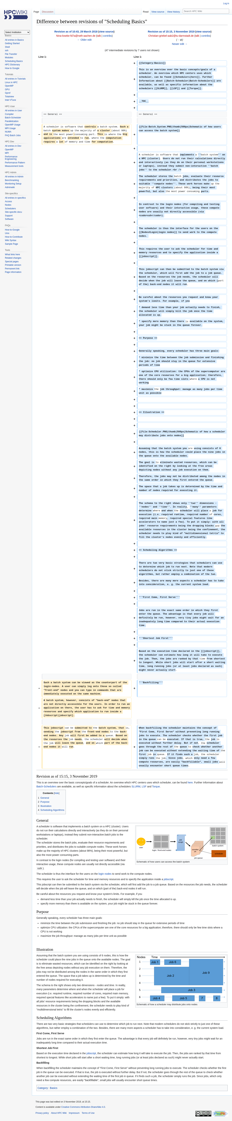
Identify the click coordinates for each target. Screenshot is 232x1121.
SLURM (136, 786)
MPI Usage (10, 128)
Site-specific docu (13, 212)
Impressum (74, 1113)
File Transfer (11, 54)
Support (9, 215)
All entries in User (13, 110)
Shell (7, 47)
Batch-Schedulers (46, 786)
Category (43, 1087)
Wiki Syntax (10, 240)
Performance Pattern (15, 162)
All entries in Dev (13, 146)
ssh (6, 50)
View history (173, 11)
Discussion (47, 11)
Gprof (7, 93)
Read (146, 11)
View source (158, 11)
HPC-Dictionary (12, 64)
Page (36, 11)
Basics (53, 1087)
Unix (7, 233)
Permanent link (12, 268)
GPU (7, 89)
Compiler (9, 114)
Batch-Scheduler (13, 117)
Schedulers (10, 208)
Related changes (13, 258)
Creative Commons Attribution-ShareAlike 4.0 (83, 1107)
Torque (156, 786)
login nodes (104, 873)
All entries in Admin (14, 176)
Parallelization (11, 121)
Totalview (9, 96)
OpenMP (9, 86)
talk (99, 35)
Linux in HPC (11, 82)
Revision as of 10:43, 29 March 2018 (76, 31)
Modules (9, 57)
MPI (7, 153)
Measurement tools (14, 166)
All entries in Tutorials (15, 79)
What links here (12, 254)
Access (8, 201)
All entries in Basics (14, 40)
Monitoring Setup (13, 183)
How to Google (12, 68)
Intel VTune (10, 100)
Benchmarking (12, 180)
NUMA (8, 132)
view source (106, 31)
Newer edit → (179, 43)
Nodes (8, 205)
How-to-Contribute (13, 237)
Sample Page (11, 244)
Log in (226, 3)
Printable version (13, 265)
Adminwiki (10, 187)
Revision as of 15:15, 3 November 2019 (171, 31)
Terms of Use (88, 1113)
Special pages (11, 261)
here (190, 782)
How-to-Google (12, 230)
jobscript (168, 879)
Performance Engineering (11, 157)
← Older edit (84, 39)
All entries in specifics (15, 198)
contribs (107, 35)
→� (179, 39)
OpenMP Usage (12, 124)
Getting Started (12, 43)
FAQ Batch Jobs (13, 135)
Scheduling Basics (14, 61)
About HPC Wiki (59, 1113)
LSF (144, 786)
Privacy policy (42, 1113)
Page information (13, 272)
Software (9, 219)
